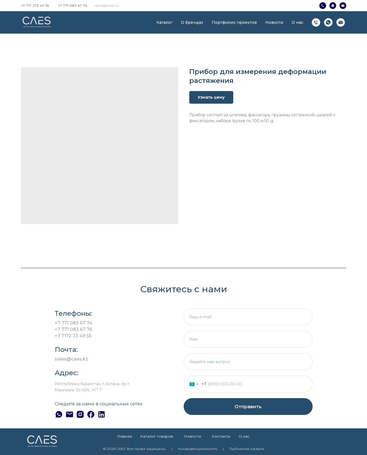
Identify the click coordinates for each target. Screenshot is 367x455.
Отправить (248, 406)
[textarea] (248, 361)
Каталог (164, 22)
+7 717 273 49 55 (35, 5)
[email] (248, 316)
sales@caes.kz (107, 5)
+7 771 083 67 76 (72, 5)
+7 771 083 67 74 (73, 323)
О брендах (192, 22)
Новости (274, 22)
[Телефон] (316, 22)
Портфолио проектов (234, 22)
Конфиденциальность (197, 449)
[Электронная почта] (340, 22)
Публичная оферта (246, 449)
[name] (248, 339)
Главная (124, 436)
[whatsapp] (328, 22)
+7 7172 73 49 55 (73, 335)
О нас (297, 22)
